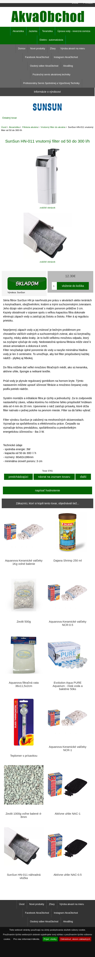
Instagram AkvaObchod (66, 57)
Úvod (75, 2)
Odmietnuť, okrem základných (75, 939)
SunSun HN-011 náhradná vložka (24, 876)
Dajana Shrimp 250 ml (68, 560)
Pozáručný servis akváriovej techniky (51, 74)
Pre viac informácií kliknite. (26, 939)
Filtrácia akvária (30, 127)
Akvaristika (14, 127)
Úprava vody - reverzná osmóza (73, 31)
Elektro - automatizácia (51, 40)
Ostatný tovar (9, 117)
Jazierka (33, 31)
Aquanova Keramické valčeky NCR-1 (68, 748)
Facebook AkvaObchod (37, 57)
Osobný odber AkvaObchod (44, 66)
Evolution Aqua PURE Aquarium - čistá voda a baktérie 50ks (68, 685)
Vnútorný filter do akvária (53, 127)
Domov (21, 48)
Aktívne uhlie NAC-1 (68, 813)
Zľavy (53, 48)
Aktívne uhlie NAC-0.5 (68, 874)
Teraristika (47, 31)
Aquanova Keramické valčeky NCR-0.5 (68, 623)
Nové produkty (37, 48)
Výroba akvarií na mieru (73, 48)
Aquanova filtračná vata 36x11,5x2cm (24, 684)
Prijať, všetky (50, 939)
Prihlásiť (88, 2)
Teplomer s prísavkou (23, 755)
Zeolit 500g (24, 621)
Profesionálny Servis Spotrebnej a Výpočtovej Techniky (51, 83)
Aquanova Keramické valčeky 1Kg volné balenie (24, 562)
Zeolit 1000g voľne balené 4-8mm (24, 815)
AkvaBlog (68, 66)
